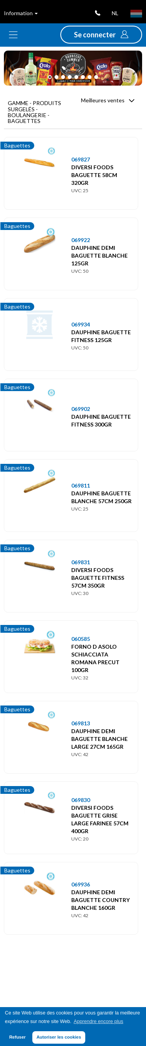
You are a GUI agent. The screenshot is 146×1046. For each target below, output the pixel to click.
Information (21, 13)
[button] (101, 35)
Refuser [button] (17, 1037)
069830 (80, 800)
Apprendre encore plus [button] (98, 1021)
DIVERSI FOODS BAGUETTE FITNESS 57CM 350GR (97, 578)
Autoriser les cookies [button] (59, 1037)
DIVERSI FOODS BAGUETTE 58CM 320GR (94, 175)
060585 (80, 638)
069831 (80, 562)
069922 (80, 240)
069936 (80, 884)
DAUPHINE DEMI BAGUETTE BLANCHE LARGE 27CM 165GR (99, 739)
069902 (80, 408)
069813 (80, 723)
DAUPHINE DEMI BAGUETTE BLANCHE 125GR (99, 255)
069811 (80, 485)
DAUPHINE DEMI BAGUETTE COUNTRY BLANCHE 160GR (100, 900)
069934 (80, 324)
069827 (80, 159)
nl (115, 13)
